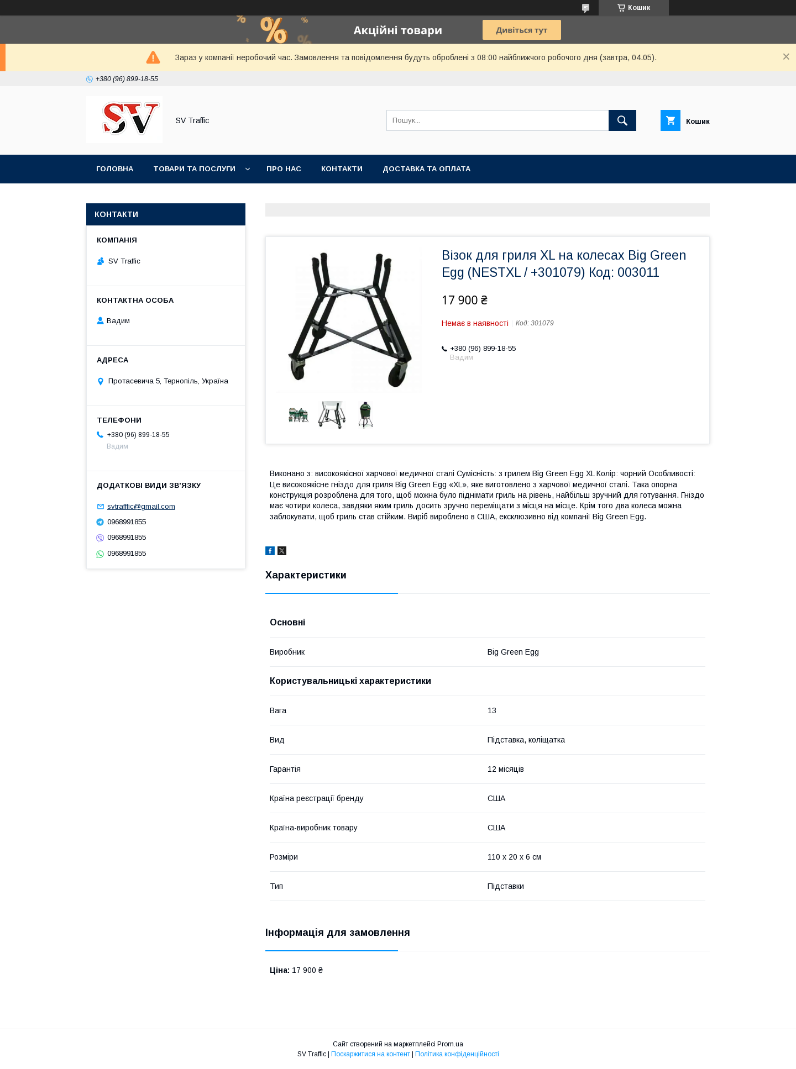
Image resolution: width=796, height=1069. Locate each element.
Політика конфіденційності (457, 1054)
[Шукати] (622, 120)
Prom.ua (450, 1044)
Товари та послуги (194, 169)
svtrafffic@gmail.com (141, 506)
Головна (114, 169)
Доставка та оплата (426, 169)
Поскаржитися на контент (370, 1054)
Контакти (342, 169)
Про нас (283, 169)
